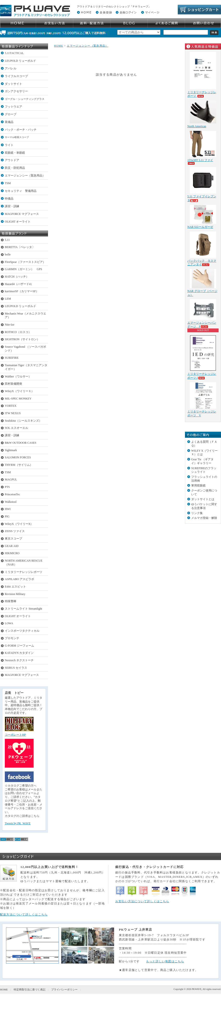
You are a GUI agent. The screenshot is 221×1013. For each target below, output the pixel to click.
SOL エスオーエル (16, 428)
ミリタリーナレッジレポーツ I (201, 375)
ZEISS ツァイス (15, 531)
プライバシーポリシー (64, 989)
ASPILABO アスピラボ (19, 579)
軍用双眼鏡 (198, 485)
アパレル (10, 68)
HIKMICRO (12, 553)
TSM (8, 183)
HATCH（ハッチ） (17, 276)
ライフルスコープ (16, 76)
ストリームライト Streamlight (23, 608)
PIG (7, 516)
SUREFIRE (11, 357)
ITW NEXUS (13, 413)
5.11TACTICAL (14, 53)
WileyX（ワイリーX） (19, 524)
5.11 (7, 240)
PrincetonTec (12, 494)
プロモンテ (12, 638)
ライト (9, 145)
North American (196, 126)
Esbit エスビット (15, 586)
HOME (58, 45)
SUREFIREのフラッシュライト (203, 470)
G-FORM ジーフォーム (19, 645)
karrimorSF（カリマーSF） (22, 291)
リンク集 (197, 513)
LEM (8, 298)
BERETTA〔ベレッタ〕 (20, 247)
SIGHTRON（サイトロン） (22, 339)
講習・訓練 (12, 206)
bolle (8, 254)
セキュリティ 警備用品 (21, 191)
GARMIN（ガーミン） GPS (23, 269)
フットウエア (13, 106)
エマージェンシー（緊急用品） (25, 175)
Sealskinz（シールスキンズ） (23, 420)
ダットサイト (13, 83)
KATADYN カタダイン (19, 653)
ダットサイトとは (202, 499)
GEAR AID (11, 546)
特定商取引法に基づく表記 (29, 989)
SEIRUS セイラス (16, 667)
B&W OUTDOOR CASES (20, 442)
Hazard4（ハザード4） (19, 284)
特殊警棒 (10, 601)
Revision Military (15, 594)
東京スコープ (13, 538)
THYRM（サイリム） (19, 465)
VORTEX (10, 405)
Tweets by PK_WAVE (18, 823)
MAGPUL (11, 479)
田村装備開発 (13, 383)
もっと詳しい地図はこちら (165, 961)
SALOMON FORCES (18, 457)
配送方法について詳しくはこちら (24, 914)
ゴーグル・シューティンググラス (24, 98)
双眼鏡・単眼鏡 (15, 152)
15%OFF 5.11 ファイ (200, 161)
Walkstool (11, 501)
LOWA (9, 623)
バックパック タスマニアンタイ (201, 262)
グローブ (10, 114)
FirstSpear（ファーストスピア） (25, 262)
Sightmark (11, 450)
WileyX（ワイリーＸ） (19, 391)
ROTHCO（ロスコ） (18, 332)
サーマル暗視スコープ (17, 137)
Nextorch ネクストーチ (19, 660)
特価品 (9, 198)
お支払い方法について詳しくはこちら (142, 901)
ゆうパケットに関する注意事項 (204, 506)
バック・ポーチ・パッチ (21, 129)
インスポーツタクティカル (22, 630)
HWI (8, 509)
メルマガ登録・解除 (204, 518)
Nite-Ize (9, 324)
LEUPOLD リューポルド (20, 60)
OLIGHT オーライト (18, 221)
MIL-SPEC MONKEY (18, 398)
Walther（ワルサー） (18, 376)
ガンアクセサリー (16, 91)
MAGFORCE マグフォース (22, 214)
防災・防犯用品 (15, 168)
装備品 (9, 122)
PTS (7, 487)
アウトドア (12, 160)
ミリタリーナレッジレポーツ (23, 572)
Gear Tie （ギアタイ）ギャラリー (202, 461)
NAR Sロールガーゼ (200, 227)
